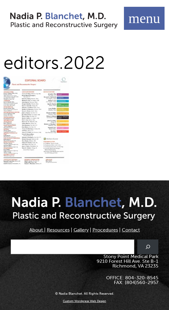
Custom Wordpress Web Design (84, 301)
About (36, 230)
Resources (58, 230)
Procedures (105, 230)
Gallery (81, 230)
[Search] (147, 246)
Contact (131, 230)
